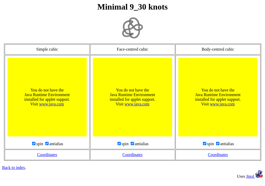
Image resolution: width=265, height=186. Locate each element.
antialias (56, 144)
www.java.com (51, 104)
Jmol (254, 176)
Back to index (13, 167)
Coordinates (47, 154)
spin (40, 144)
